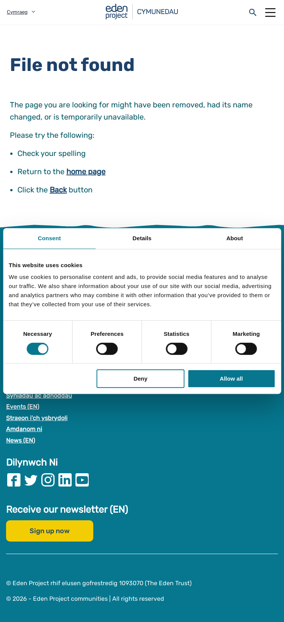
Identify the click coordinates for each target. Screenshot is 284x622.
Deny (140, 378)
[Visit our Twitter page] (31, 480)
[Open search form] (253, 12)
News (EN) (20, 440)
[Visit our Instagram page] (48, 480)
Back (58, 189)
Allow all (231, 378)
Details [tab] (142, 238)
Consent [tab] (49, 238)
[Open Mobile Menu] (270, 12)
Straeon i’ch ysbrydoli (36, 418)
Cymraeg (17, 12)
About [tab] (234, 238)
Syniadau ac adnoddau (39, 395)
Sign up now (50, 531)
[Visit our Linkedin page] (65, 480)
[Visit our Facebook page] (13, 480)
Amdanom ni (24, 429)
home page (85, 171)
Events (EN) (22, 406)
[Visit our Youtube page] (82, 480)
